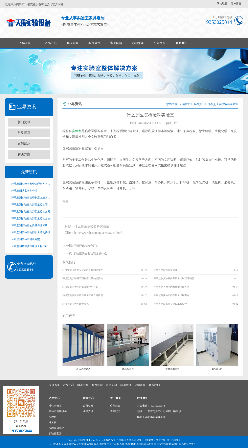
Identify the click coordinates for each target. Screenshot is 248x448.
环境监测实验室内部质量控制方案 (30, 211)
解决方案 (73, 43)
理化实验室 (55, 405)
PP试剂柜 (217, 368)
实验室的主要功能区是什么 (90, 253)
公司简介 (160, 43)
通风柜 (52, 422)
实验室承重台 (172, 368)
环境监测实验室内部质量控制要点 (30, 232)
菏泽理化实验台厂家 (86, 245)
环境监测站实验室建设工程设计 (29, 246)
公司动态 (88, 405)
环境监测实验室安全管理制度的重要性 (30, 183)
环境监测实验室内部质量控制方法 (30, 218)
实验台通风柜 (178, 443)
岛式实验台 (128, 368)
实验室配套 (55, 433)
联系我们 (182, 43)
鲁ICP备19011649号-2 (168, 439)
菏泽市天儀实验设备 (64, 443)
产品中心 (51, 43)
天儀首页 (25, 43)
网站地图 (222, 3)
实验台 (52, 416)
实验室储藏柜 (56, 427)
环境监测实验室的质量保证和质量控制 (30, 225)
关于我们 (115, 398)
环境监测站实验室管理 (24, 190)
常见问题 (116, 43)
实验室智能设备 (58, 411)
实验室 (76, 131)
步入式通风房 (83, 368)
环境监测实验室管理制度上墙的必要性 (30, 197)
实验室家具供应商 (96, 443)
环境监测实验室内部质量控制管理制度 (30, 204)
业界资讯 (199, 104)
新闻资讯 (138, 43)
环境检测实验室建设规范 (25, 239)
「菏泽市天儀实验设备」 (130, 439)
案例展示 (94, 43)
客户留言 (236, 3)
